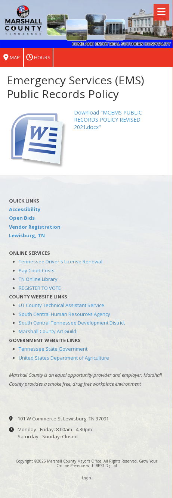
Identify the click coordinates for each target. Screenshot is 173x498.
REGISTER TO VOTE (40, 288)
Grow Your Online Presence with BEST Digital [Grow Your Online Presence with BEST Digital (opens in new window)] (107, 463)
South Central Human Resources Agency (64, 314)
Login (86, 477)
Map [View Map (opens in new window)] (11, 57)
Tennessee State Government (53, 348)
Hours (38, 57)
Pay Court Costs (37, 270)
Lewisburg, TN (27, 235)
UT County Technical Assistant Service (61, 305)
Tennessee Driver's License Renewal (60, 261)
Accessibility (24, 209)
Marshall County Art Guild (47, 331)
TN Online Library (38, 279)
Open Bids (22, 217)
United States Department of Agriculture (64, 357)
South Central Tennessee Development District (72, 322)
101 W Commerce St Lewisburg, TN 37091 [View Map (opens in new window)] (63, 418)
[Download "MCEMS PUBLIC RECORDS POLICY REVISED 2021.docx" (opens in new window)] (37, 137)
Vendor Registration (35, 226)
